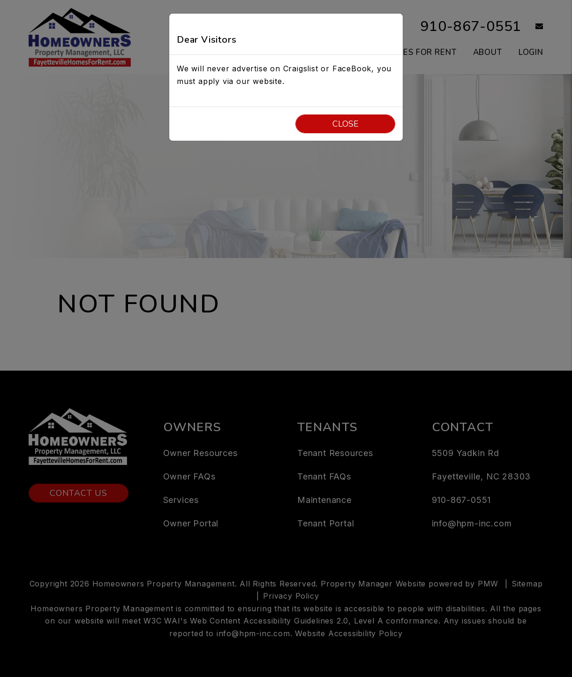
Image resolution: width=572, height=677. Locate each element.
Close (345, 123)
